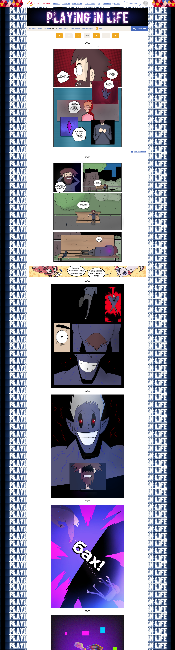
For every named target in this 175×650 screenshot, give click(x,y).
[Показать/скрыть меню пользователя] (145, 3)
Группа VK (107, 3)
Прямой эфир (90, 3)
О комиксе (63, 28)
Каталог (56, 3)
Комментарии (87, 28)
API (99, 3)
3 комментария (140, 152)
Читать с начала (35, 28)
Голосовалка (77, 3)
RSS (100, 28)
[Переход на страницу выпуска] (87, 98)
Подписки (66, 3)
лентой (54, 28)
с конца (47, 28)
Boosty (117, 3)
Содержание (75, 28)
